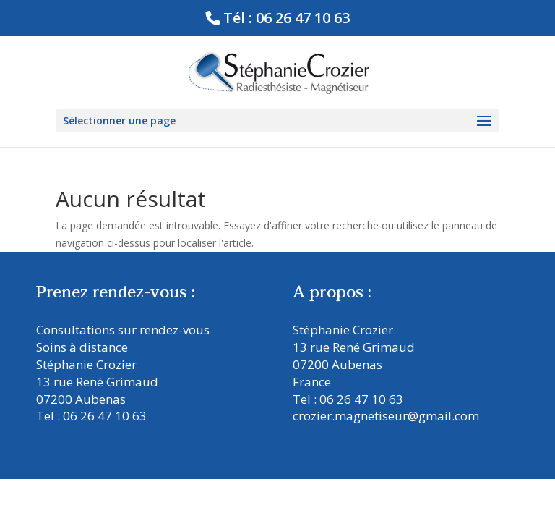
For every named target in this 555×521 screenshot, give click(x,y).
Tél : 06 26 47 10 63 (286, 17)
